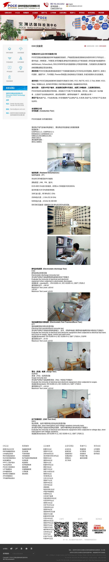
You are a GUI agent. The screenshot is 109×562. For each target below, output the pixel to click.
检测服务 (26, 13)
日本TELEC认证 (48, 505)
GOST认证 (47, 534)
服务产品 (44, 13)
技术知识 (97, 453)
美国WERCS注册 (49, 512)
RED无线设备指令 (9, 456)
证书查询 (83, 451)
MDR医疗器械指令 (9, 474)
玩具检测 (25, 460)
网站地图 (101, 13)
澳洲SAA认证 (47, 460)
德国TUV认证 (47, 469)
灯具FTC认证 (47, 536)
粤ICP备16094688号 (8, 559)
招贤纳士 (68, 458)
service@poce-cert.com (74, 6)
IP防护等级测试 (48, 491)
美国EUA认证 (47, 503)
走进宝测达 (63, 13)
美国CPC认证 (48, 525)
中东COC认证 (48, 518)
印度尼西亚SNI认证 (49, 498)
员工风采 (68, 460)
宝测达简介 (68, 456)
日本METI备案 (48, 496)
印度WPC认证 (48, 538)
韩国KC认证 (47, 458)
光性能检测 (26, 456)
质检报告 (46, 487)
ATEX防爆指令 (8, 476)
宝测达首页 (8, 13)
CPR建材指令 (7, 471)
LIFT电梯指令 (7, 469)
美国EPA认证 (47, 509)
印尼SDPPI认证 (48, 500)
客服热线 (83, 449)
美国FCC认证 (47, 451)
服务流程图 (83, 458)
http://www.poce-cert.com (99, 560)
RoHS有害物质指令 (9, 458)
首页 (96, 46)
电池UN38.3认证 (48, 489)
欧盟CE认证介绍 (8, 449)
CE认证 (17, 13)
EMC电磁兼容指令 (9, 451)
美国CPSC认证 (48, 523)
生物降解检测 (26, 469)
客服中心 (72, 13)
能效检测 (25, 467)
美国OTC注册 (48, 514)
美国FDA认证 (47, 482)
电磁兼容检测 (26, 449)
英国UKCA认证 (48, 520)
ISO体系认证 (47, 476)
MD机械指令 (7, 460)
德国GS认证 (47, 474)
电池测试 (25, 462)
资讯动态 (82, 13)
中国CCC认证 (48, 527)
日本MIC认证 (47, 532)
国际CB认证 (47, 467)
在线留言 (83, 453)
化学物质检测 (26, 465)
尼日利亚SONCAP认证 (51, 456)
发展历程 (68, 451)
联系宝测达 (91, 13)
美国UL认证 (47, 462)
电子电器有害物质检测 (29, 458)
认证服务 (35, 13)
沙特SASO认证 (48, 453)
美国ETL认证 (47, 480)
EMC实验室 (102, 46)
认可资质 (53, 13)
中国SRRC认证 (48, 507)
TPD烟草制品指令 (9, 478)
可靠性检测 (26, 453)
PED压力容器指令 (9, 467)
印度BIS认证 (47, 494)
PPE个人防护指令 (9, 462)
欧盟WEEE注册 (48, 516)
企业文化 (68, 449)
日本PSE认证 (47, 485)
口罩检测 (25, 471)
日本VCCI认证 (48, 478)
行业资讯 (97, 451)
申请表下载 (83, 456)
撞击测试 (25, 474)
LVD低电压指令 (8, 453)
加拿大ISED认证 (48, 471)
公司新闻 (97, 449)
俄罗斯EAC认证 (48, 529)
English (69, 4)
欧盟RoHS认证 (48, 465)
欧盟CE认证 (47, 449)
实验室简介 (68, 453)
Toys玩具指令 (7, 465)
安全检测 (25, 451)
